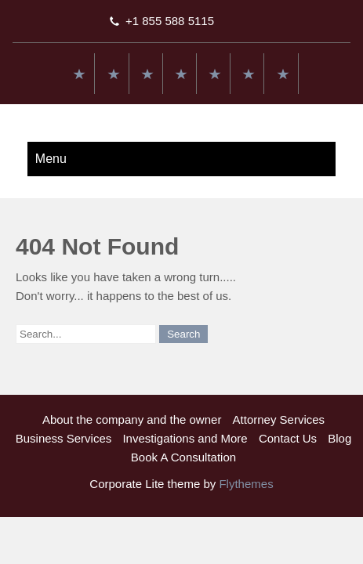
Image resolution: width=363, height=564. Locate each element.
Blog (339, 438)
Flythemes (244, 483)
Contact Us (288, 438)
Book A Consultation (183, 457)
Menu (51, 158)
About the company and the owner (132, 419)
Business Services (64, 438)
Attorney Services (279, 419)
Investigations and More (184, 438)
